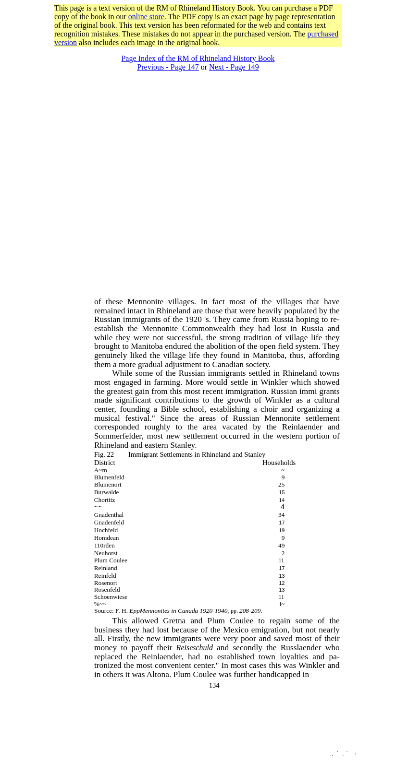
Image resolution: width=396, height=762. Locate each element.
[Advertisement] (90, 161)
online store (146, 16)
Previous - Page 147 (167, 67)
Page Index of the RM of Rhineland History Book (197, 58)
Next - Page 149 (234, 67)
